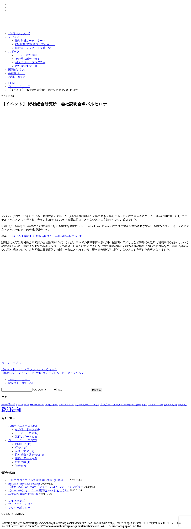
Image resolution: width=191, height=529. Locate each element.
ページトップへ (11, 363)
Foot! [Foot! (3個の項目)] (11, 404)
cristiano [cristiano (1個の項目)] (4, 405)
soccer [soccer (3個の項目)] (34, 404)
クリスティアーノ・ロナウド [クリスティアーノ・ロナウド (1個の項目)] (87, 405)
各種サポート (16, 73)
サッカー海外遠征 (26, 55)
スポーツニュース (22, 425)
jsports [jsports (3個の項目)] (19, 404)
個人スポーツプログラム (30, 62)
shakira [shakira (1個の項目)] (26, 405)
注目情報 (22, 462)
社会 (20, 465)
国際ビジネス (16, 69)
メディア (13, 37)
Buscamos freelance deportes (24, 483)
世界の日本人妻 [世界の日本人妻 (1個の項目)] (170, 405)
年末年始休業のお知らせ (23, 494)
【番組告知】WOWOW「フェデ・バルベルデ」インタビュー (45, 486)
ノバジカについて (19, 33)
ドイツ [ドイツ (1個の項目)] (144, 405)
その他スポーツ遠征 (27, 58)
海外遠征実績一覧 (26, 66)
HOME (12, 83)
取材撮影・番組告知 (20, 383)
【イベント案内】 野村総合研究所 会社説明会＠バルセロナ (47, 236)
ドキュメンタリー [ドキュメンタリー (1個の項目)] (155, 405)
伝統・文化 (24, 451)
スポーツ (13, 51)
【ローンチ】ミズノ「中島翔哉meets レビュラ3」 (38, 490)
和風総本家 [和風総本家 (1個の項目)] (182, 405)
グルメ (21, 447)
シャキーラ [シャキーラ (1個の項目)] (126, 405)
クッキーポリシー (19, 507)
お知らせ (23, 443)
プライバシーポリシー (22, 504)
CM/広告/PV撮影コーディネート (35, 44)
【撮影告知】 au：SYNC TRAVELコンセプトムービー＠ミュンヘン (42, 373)
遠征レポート (26, 436)
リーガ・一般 (26, 433)
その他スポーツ (27, 429)
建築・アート (26, 458)
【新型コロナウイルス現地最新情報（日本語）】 (38, 480)
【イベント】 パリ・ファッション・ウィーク (29, 369)
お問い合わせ (16, 76)
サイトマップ (16, 500)
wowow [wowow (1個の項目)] (41, 405)
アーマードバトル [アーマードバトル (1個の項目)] (66, 405)
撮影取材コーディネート (30, 40)
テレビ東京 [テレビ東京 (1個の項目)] (136, 405)
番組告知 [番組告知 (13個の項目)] (11, 409)
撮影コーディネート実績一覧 (33, 47)
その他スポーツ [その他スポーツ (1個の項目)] (51, 405)
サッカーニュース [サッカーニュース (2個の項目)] (110, 404)
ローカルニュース (19, 86)
